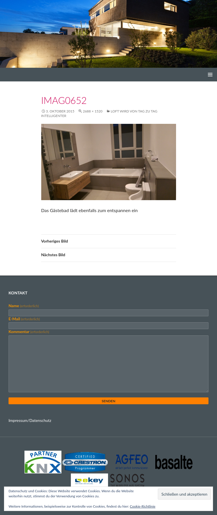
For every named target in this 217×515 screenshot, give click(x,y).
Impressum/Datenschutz (30, 420)
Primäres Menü (210, 74)
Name (24, 305)
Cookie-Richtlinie (143, 506)
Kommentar (29, 331)
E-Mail (24, 318)
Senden (108, 401)
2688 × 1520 (92, 111)
